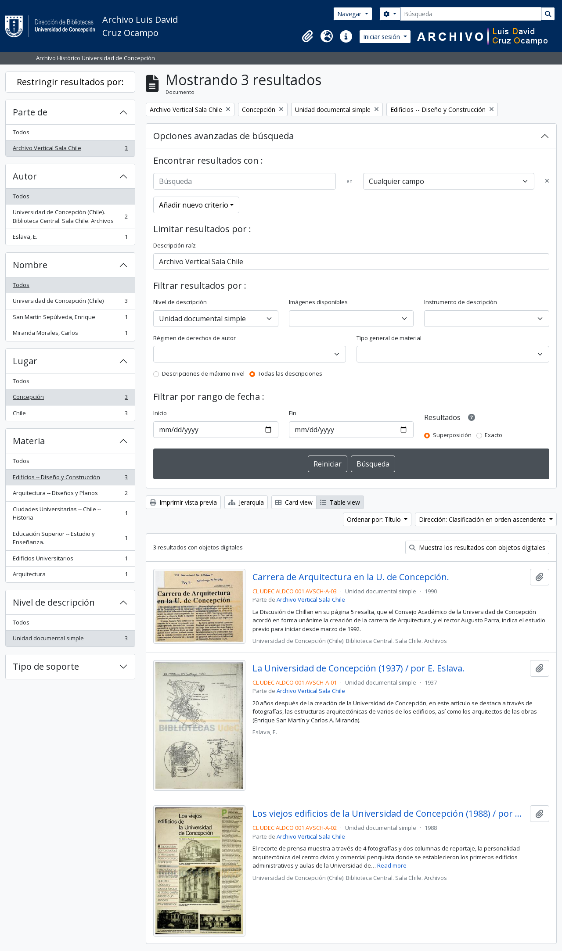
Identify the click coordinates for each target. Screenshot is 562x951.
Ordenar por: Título (375, 519)
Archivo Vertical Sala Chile (70, 150)
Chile (70, 415)
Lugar (25, 361)
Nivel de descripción (54, 602)
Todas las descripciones (290, 373)
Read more (392, 865)
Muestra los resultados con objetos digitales (477, 547)
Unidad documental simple (70, 640)
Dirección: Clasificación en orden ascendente (483, 519)
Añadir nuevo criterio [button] (193, 205)
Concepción (70, 399)
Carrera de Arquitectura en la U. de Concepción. (350, 577)
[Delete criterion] (547, 181)
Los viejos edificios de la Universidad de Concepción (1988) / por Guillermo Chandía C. (389, 813)
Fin (292, 413)
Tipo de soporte (46, 666)
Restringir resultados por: (70, 82)
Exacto (493, 435)
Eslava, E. (70, 238)
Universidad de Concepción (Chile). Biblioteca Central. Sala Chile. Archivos (70, 216)
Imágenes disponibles (318, 302)
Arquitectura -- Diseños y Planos (70, 495)
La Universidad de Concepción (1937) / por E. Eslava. (358, 668)
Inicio (160, 413)
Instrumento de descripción (460, 302)
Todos (21, 132)
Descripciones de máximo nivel (203, 373)
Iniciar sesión (382, 36)
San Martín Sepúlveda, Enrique (70, 319)
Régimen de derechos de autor (194, 338)
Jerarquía (246, 502)
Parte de (30, 112)
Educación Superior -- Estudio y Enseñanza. (70, 538)
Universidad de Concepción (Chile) (70, 303)
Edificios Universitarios (70, 560)
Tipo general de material (389, 338)
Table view (340, 502)
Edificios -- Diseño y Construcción (70, 479)
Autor (25, 176)
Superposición (452, 435)
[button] (307, 36)
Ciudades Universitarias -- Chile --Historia (70, 513)
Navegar (350, 14)
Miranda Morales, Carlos (70, 335)
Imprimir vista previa (183, 502)
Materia (29, 441)
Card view (294, 502)
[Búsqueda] (470, 14)
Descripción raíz (174, 245)
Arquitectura (70, 576)
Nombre (30, 265)
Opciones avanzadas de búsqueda (223, 136)
